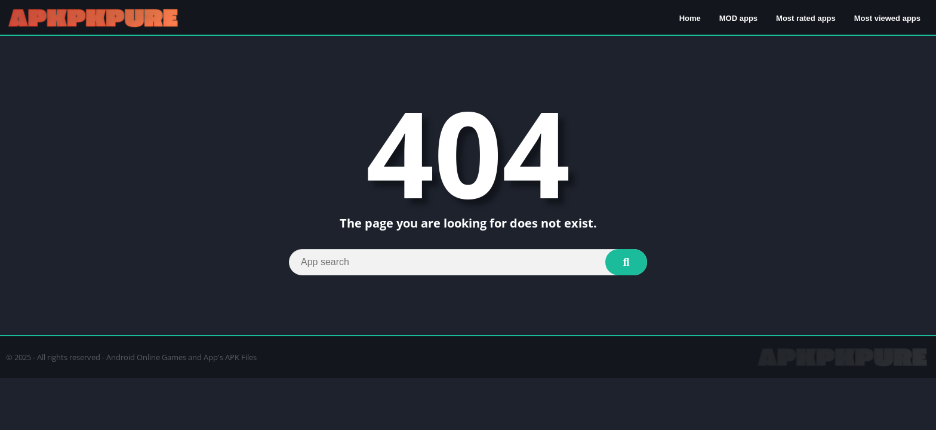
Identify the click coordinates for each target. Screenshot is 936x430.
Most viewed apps (887, 18)
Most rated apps (806, 18)
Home (690, 18)
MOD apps (738, 18)
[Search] (468, 262)
